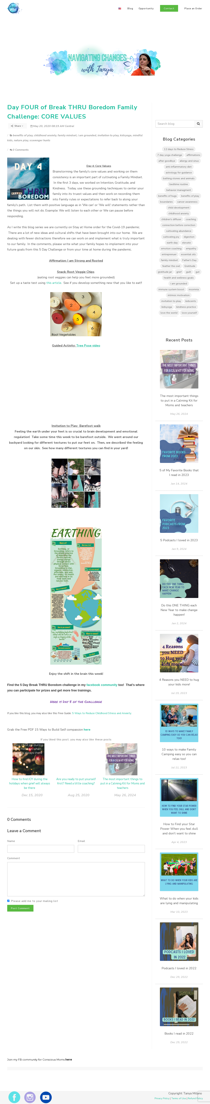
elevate (186, 242)
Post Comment (20, 908)
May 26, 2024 (125, 795)
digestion (189, 236)
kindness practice (186, 307)
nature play (21, 140)
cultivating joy (171, 236)
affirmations (193, 155)
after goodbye (167, 161)
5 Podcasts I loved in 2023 (179, 540)
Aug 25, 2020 (78, 795)
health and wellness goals (179, 277)
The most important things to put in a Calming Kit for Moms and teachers (122, 783)
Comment (13, 858)
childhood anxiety (45, 135)
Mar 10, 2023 (179, 912)
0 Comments (19, 150)
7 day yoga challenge (169, 155)
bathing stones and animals (179, 178)
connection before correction (178, 225)
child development (178, 207)
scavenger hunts (40, 140)
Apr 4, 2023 (179, 842)
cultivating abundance (178, 231)
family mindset (67, 135)
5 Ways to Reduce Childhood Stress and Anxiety (101, 713)
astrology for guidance (179, 172)
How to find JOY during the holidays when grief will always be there (29, 783)
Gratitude (189, 266)
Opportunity (146, 8)
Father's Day (189, 260)
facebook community (101, 685)
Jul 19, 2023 (179, 693)
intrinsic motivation (179, 295)
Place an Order (193, 8)
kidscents (190, 301)
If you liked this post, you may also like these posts (76, 739)
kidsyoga (125, 135)
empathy (191, 248)
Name (11, 841)
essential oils (188, 254)
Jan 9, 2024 (179, 549)
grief (179, 272)
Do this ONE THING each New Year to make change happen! (179, 610)
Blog (130, 8)
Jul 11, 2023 (179, 767)
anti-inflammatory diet (179, 166)
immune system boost (171, 289)
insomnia (194, 289)
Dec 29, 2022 (179, 977)
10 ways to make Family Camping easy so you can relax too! (179, 754)
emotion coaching (171, 248)
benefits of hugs (167, 196)
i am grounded (87, 135)
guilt (188, 272)
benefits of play (23, 135)
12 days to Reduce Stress (179, 149)
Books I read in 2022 (179, 1033)
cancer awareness (187, 201)
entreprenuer (169, 254)
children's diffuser (171, 219)
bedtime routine (179, 184)
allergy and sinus (189, 161)
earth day (172, 242)
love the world (169, 312)
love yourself (189, 312)
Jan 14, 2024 (179, 484)
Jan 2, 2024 (179, 623)
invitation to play (108, 135)
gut (198, 272)
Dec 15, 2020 (32, 795)
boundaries (166, 201)
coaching (191, 219)
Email (81, 841)
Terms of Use (178, 1098)
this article (53, 283)
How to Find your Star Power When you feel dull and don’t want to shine (179, 828)
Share (17, 126)
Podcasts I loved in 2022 (179, 968)
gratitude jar (165, 272)
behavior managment (178, 190)
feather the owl (171, 266)
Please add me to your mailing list (34, 901)
